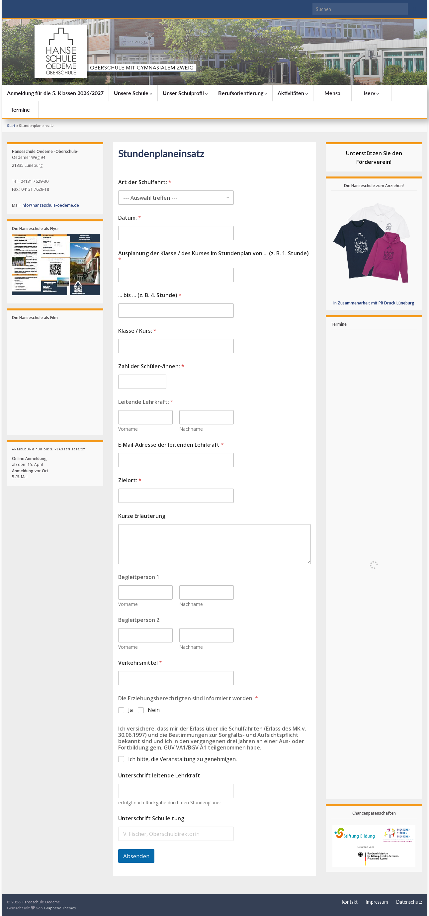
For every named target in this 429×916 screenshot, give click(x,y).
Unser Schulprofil (185, 93)
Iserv (371, 93)
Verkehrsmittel (140, 663)
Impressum (377, 902)
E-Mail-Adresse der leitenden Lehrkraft (171, 445)
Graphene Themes (60, 907)
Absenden (136, 856)
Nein (154, 710)
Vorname (128, 429)
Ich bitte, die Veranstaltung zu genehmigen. (182, 759)
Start (11, 125)
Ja (130, 710)
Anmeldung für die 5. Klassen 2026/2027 (55, 93)
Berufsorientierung (242, 93)
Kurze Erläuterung (141, 516)
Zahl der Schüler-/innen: (151, 366)
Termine (20, 109)
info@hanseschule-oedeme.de (50, 205)
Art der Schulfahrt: (144, 182)
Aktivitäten (293, 93)
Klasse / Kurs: (137, 331)
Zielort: (129, 480)
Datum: (129, 218)
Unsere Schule (133, 93)
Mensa (332, 93)
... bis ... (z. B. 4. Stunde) (150, 295)
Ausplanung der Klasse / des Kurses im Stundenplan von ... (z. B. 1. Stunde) (213, 256)
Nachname (191, 429)
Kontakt (350, 902)
